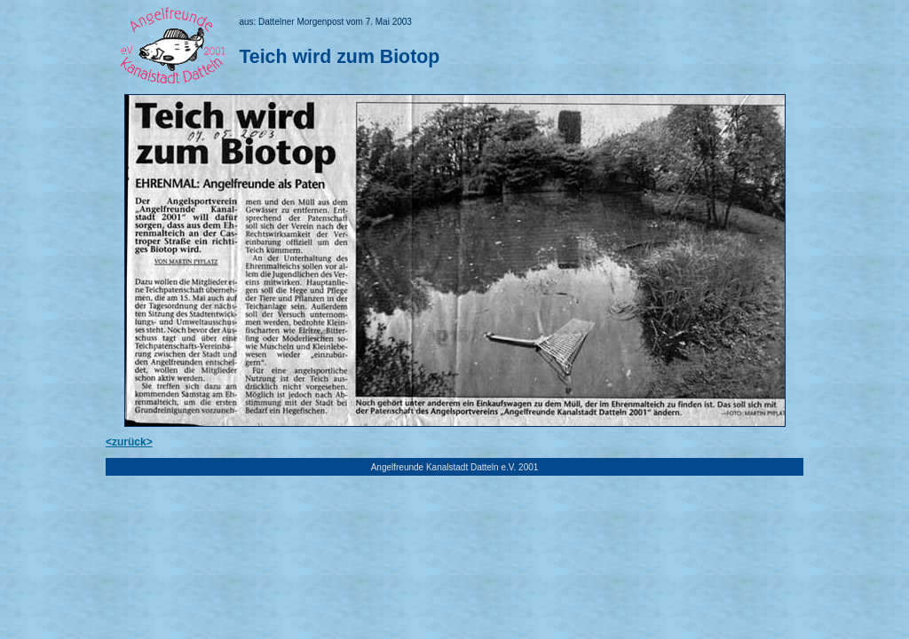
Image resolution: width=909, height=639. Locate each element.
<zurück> (129, 442)
